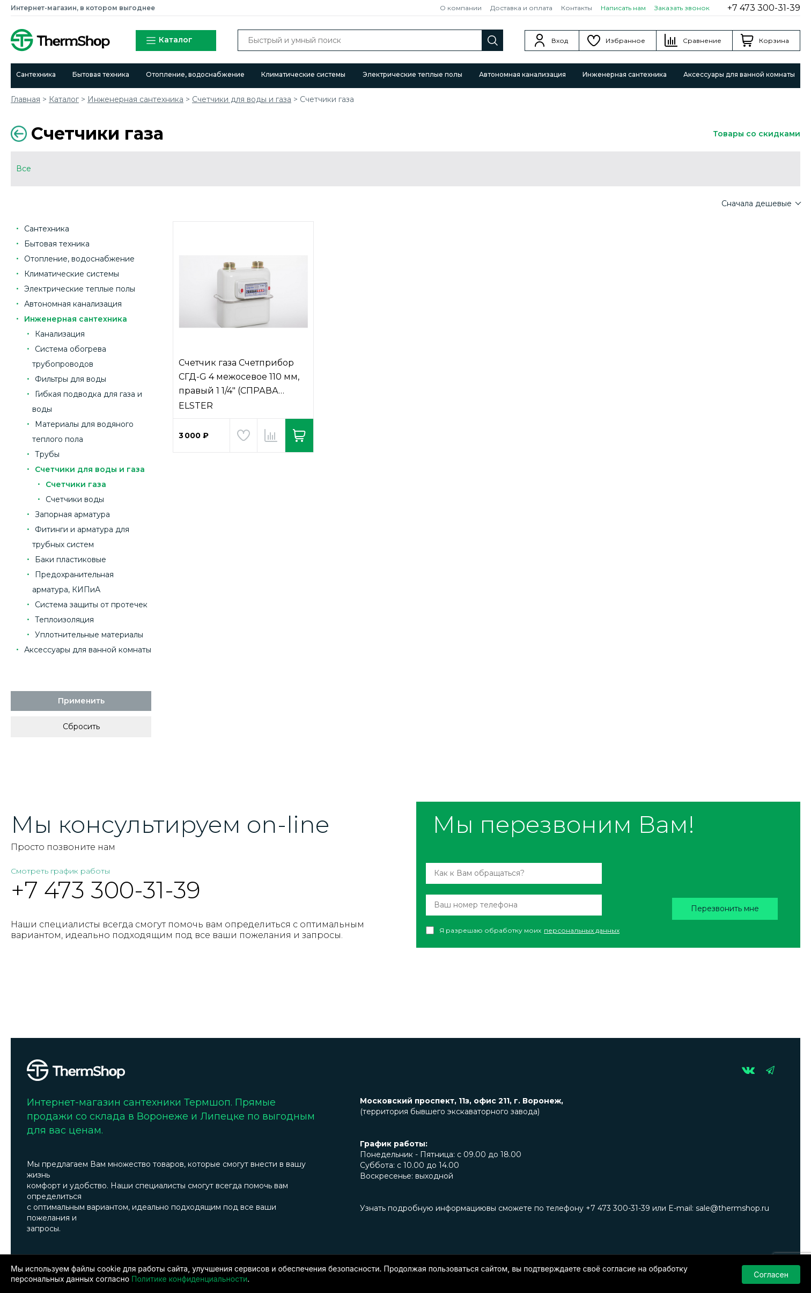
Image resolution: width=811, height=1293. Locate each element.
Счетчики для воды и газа (241, 99)
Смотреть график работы (60, 871)
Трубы (47, 454)
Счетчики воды (75, 499)
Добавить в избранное (243, 435)
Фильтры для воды (70, 379)
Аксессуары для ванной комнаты (739, 74)
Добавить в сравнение (271, 435)
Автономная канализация (522, 74)
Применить (81, 701)
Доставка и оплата (521, 8)
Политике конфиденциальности (189, 1278)
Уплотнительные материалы (89, 635)
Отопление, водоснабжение (195, 74)
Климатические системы (303, 74)
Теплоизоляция (64, 619)
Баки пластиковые (70, 559)
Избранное (625, 41)
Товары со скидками (756, 134)
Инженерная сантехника (625, 74)
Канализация (60, 334)
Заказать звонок (682, 8)
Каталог (169, 40)
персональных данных (582, 930)
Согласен (771, 1274)
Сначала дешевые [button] (757, 203)
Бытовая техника (100, 74)
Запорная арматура (72, 514)
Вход (559, 41)
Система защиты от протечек (91, 604)
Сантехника (36, 74)
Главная (25, 99)
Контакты (576, 8)
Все (23, 168)
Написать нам (623, 8)
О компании (461, 8)
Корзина (774, 41)
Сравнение (702, 41)
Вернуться (19, 134)
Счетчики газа (76, 484)
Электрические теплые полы (412, 74)
